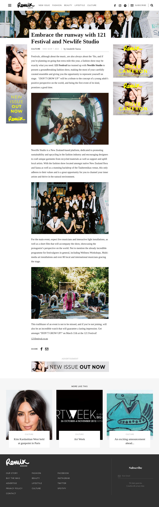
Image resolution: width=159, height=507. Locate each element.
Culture (91, 5)
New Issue (44, 5)
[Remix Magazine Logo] (26, 5)
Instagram (64, 478)
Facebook (63, 473)
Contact (11, 493)
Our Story (12, 473)
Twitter (62, 483)
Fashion (57, 5)
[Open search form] (151, 5)
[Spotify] (125, 5)
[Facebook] (115, 5)
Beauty (68, 5)
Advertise (11, 483)
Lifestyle (80, 5)
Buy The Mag (13, 478)
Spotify (62, 488)
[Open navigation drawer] (9, 5)
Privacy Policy (14, 488)
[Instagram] (120, 5)
